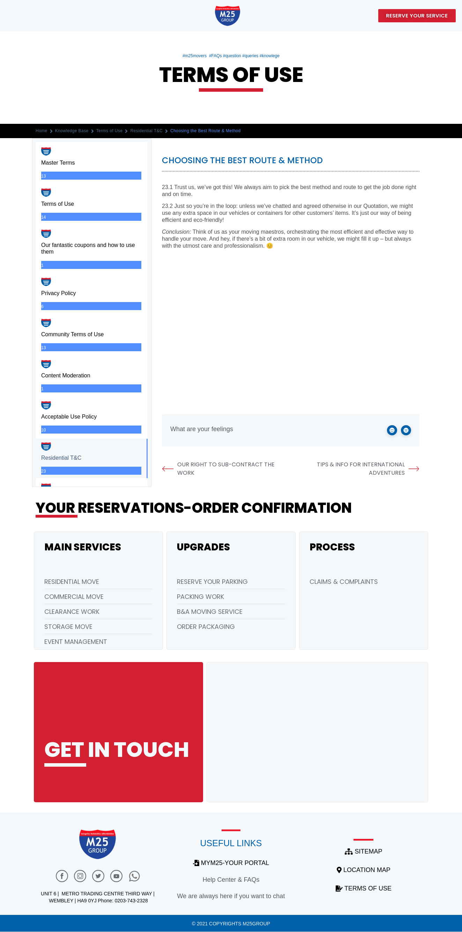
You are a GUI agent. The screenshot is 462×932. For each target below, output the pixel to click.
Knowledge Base (72, 130)
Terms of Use (109, 130)
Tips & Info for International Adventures (368, 468)
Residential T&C (146, 130)
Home (41, 130)
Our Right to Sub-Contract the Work (218, 468)
